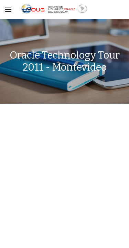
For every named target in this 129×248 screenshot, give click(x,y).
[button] (8, 9)
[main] (65, 61)
